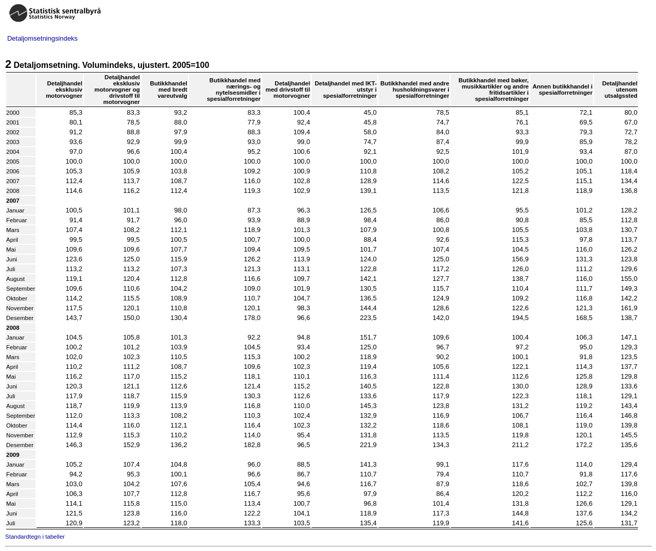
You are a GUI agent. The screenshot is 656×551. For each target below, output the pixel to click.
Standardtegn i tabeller (35, 537)
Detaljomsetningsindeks (42, 38)
